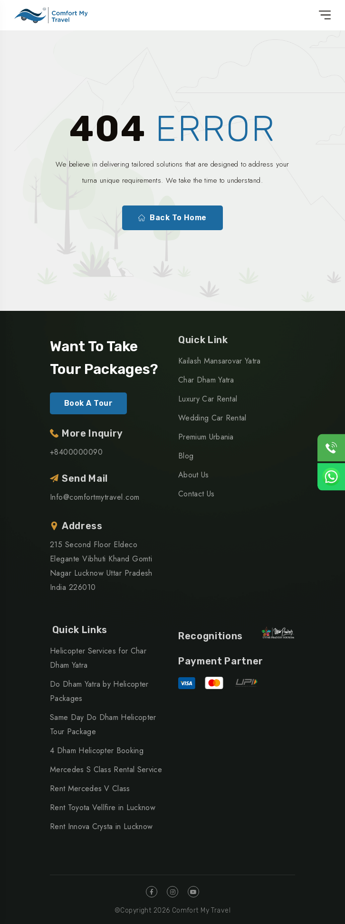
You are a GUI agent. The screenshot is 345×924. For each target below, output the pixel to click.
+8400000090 (76, 452)
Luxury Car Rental (207, 398)
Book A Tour (88, 403)
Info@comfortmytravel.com (95, 497)
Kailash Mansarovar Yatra (219, 360)
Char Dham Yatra (206, 379)
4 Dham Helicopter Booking (97, 750)
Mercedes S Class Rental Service (106, 769)
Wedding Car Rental (212, 417)
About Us (193, 474)
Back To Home (172, 218)
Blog (185, 455)
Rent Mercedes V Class (90, 788)
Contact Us (196, 493)
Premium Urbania (206, 436)
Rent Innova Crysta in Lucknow (101, 826)
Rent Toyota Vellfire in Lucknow (102, 807)
